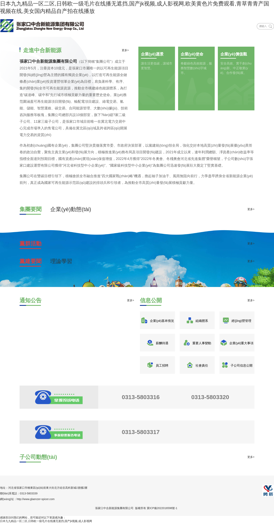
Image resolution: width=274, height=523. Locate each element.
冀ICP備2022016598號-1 (162, 508)
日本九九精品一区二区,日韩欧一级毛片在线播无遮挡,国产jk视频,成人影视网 (46, 521)
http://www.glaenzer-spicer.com (36, 499)
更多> (125, 50)
